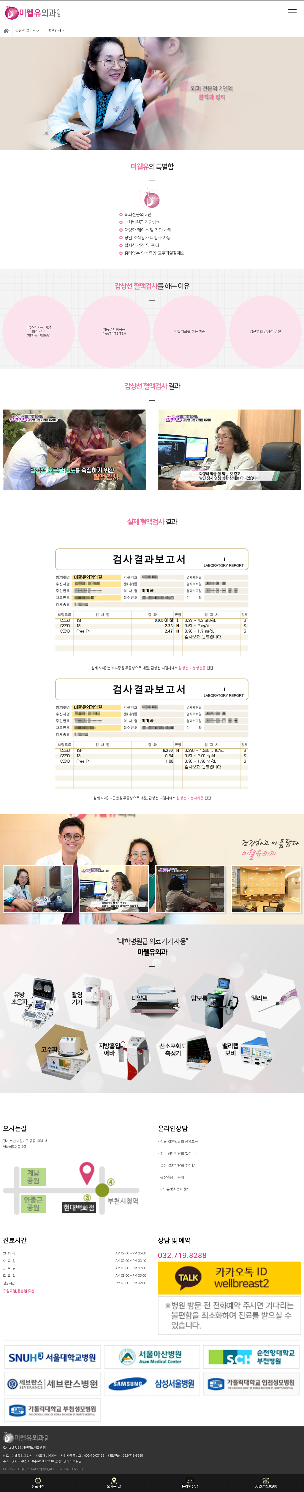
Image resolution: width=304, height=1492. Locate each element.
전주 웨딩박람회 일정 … (178, 1154)
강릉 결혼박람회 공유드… (179, 1142)
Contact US (11, 1448)
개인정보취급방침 (34, 1448)
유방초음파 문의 (172, 1177)
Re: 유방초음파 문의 (175, 1189)
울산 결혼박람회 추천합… (179, 1165)
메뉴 (292, 13)
